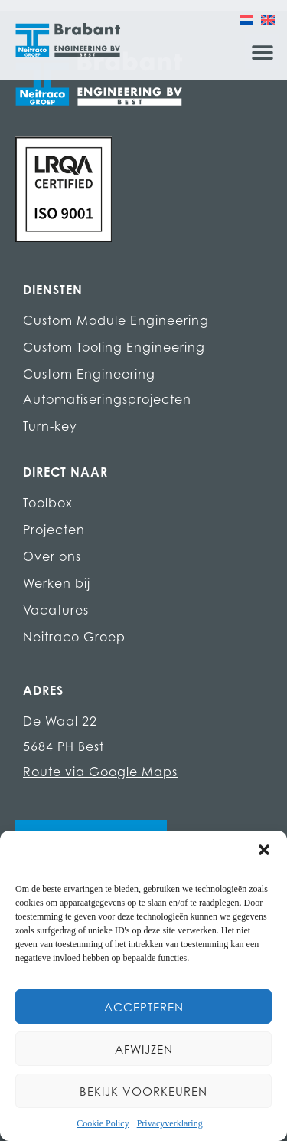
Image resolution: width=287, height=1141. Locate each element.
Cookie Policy (103, 1123)
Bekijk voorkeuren (143, 1091)
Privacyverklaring (170, 1123)
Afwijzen (144, 1049)
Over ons (52, 556)
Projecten (54, 529)
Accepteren (144, 1007)
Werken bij (56, 583)
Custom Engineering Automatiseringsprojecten (107, 386)
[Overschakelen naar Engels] (268, 19)
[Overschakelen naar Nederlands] (246, 19)
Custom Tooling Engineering (114, 347)
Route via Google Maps (100, 771)
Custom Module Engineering (116, 320)
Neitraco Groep (74, 636)
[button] (264, 849)
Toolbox (48, 502)
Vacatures (56, 610)
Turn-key (50, 426)
